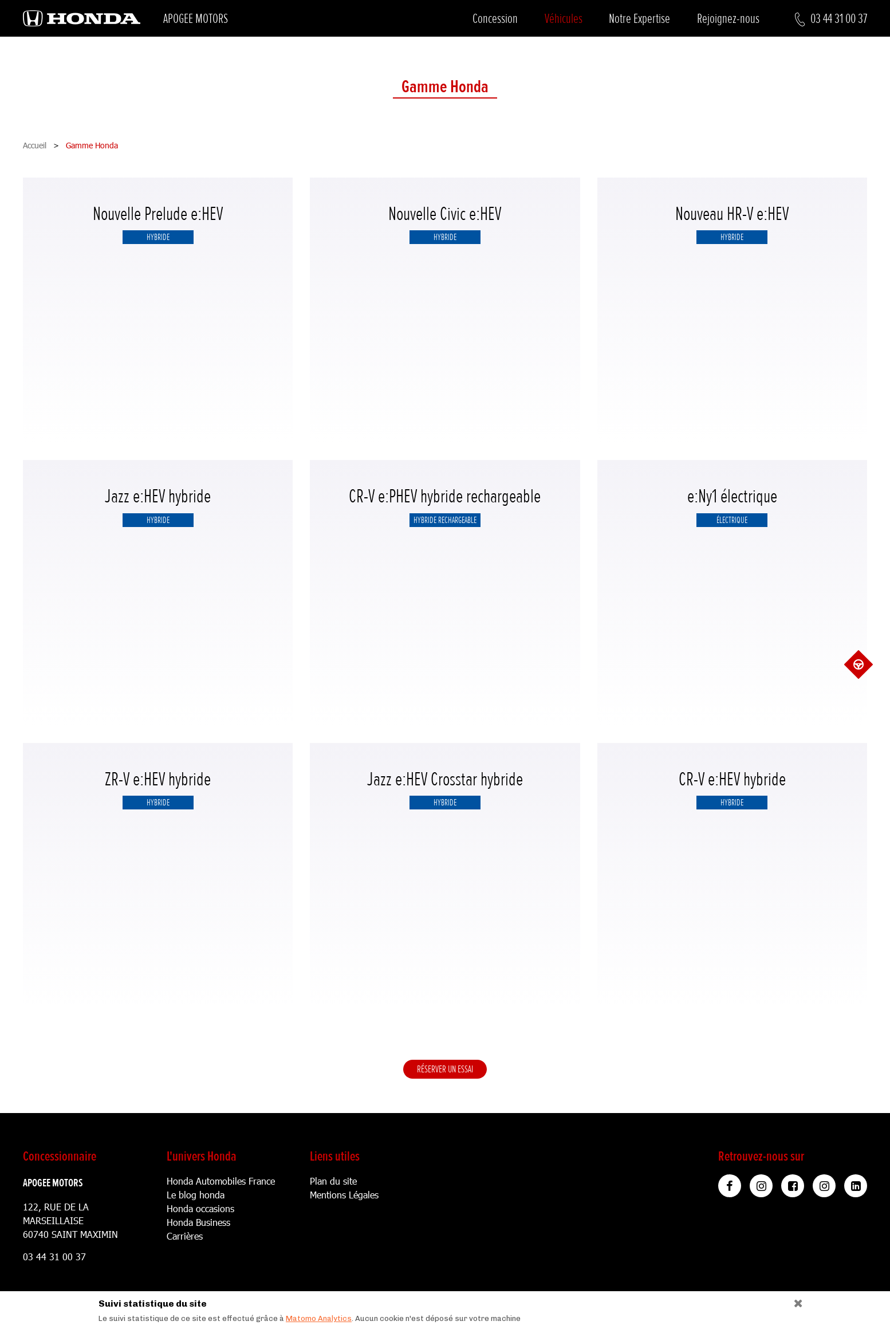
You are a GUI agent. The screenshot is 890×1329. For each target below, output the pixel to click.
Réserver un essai (445, 1069)
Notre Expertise (639, 18)
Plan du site (333, 1180)
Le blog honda (196, 1194)
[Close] (794, 1300)
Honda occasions (200, 1208)
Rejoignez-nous (728, 18)
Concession (495, 18)
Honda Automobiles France (221, 1180)
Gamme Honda (445, 87)
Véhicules (563, 18)
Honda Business (198, 1222)
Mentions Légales (344, 1194)
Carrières (185, 1235)
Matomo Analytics (319, 1318)
